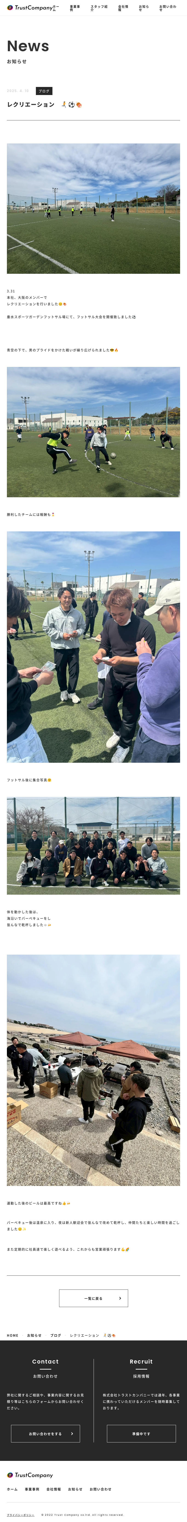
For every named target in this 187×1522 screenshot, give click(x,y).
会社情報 (123, 8)
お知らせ (144, 8)
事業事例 (75, 8)
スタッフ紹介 (99, 8)
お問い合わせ (168, 8)
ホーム (56, 8)
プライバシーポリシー (21, 1515)
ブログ (44, 91)
